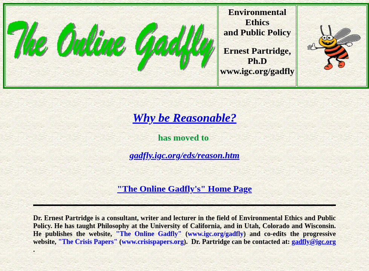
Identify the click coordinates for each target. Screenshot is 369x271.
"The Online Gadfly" (149, 234)
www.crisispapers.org (152, 241)
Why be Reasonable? (185, 117)
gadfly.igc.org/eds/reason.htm (185, 155)
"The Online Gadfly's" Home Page (184, 189)
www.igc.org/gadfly (215, 234)
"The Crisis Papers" (87, 241)
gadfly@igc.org (314, 241)
